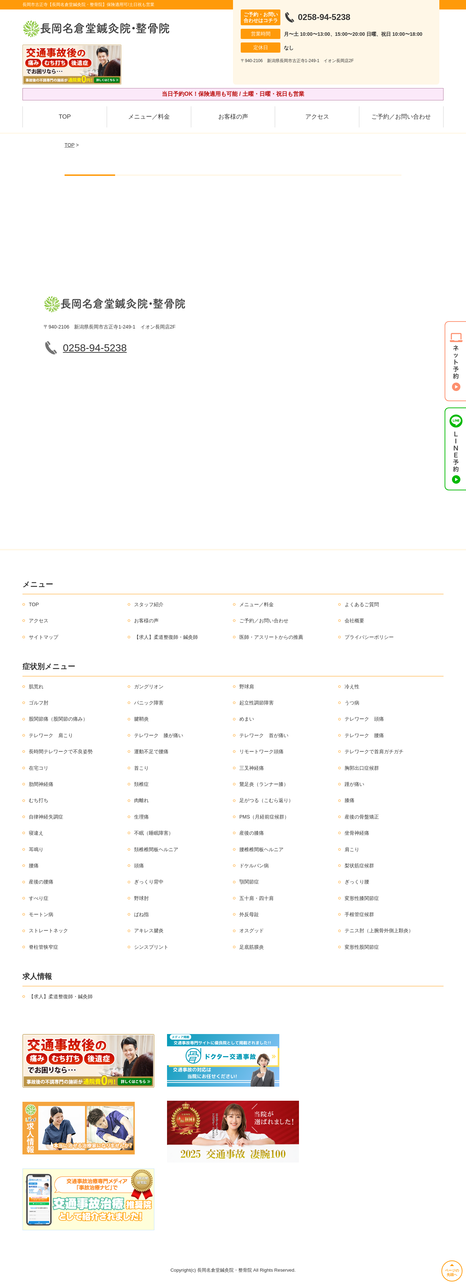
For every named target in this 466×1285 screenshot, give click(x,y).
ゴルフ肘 (38, 703)
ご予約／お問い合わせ (401, 116)
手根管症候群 (359, 914)
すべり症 (38, 898)
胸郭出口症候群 (362, 768)
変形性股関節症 (362, 947)
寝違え (36, 833)
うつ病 (352, 703)
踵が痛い (354, 784)
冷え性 (352, 686)
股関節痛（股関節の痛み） (58, 719)
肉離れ (141, 800)
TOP (65, 116)
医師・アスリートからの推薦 (271, 637)
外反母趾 (249, 914)
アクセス (317, 116)
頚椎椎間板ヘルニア (156, 849)
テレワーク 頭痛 (364, 719)
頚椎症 (141, 784)
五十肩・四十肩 (256, 898)
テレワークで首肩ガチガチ (374, 751)
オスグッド (251, 930)
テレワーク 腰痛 (364, 735)
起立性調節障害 (256, 703)
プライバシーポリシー (369, 637)
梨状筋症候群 (359, 865)
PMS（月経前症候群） (264, 817)
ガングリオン (149, 686)
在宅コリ (38, 768)
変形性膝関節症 (362, 898)
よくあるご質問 (362, 604)
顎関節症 (249, 882)
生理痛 (141, 817)
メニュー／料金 (149, 116)
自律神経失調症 (46, 817)
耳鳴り (36, 849)
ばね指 (141, 914)
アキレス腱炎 (149, 930)
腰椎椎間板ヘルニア (261, 849)
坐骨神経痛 (357, 833)
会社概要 (354, 620)
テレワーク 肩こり (51, 735)
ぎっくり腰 (357, 882)
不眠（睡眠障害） (153, 833)
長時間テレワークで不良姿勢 (61, 751)
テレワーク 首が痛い (263, 735)
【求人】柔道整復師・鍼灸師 (166, 637)
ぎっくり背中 (149, 882)
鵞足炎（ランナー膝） (263, 784)
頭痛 (139, 865)
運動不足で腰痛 (151, 751)
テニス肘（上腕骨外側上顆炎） (379, 930)
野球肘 (141, 898)
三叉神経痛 (251, 768)
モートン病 (41, 914)
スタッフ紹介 (149, 604)
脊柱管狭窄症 (43, 947)
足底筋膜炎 (251, 947)
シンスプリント (151, 947)
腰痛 (34, 865)
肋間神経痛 (41, 784)
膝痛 (349, 800)
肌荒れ (36, 686)
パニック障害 (149, 703)
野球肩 (246, 686)
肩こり (352, 849)
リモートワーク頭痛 (261, 751)
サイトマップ (43, 637)
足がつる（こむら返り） (266, 800)
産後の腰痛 (41, 882)
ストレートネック (48, 930)
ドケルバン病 (254, 865)
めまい (246, 719)
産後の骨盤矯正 (362, 817)
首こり (141, 768)
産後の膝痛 (251, 833)
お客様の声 (233, 116)
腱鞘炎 (141, 719)
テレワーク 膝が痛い (158, 735)
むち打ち (38, 800)
